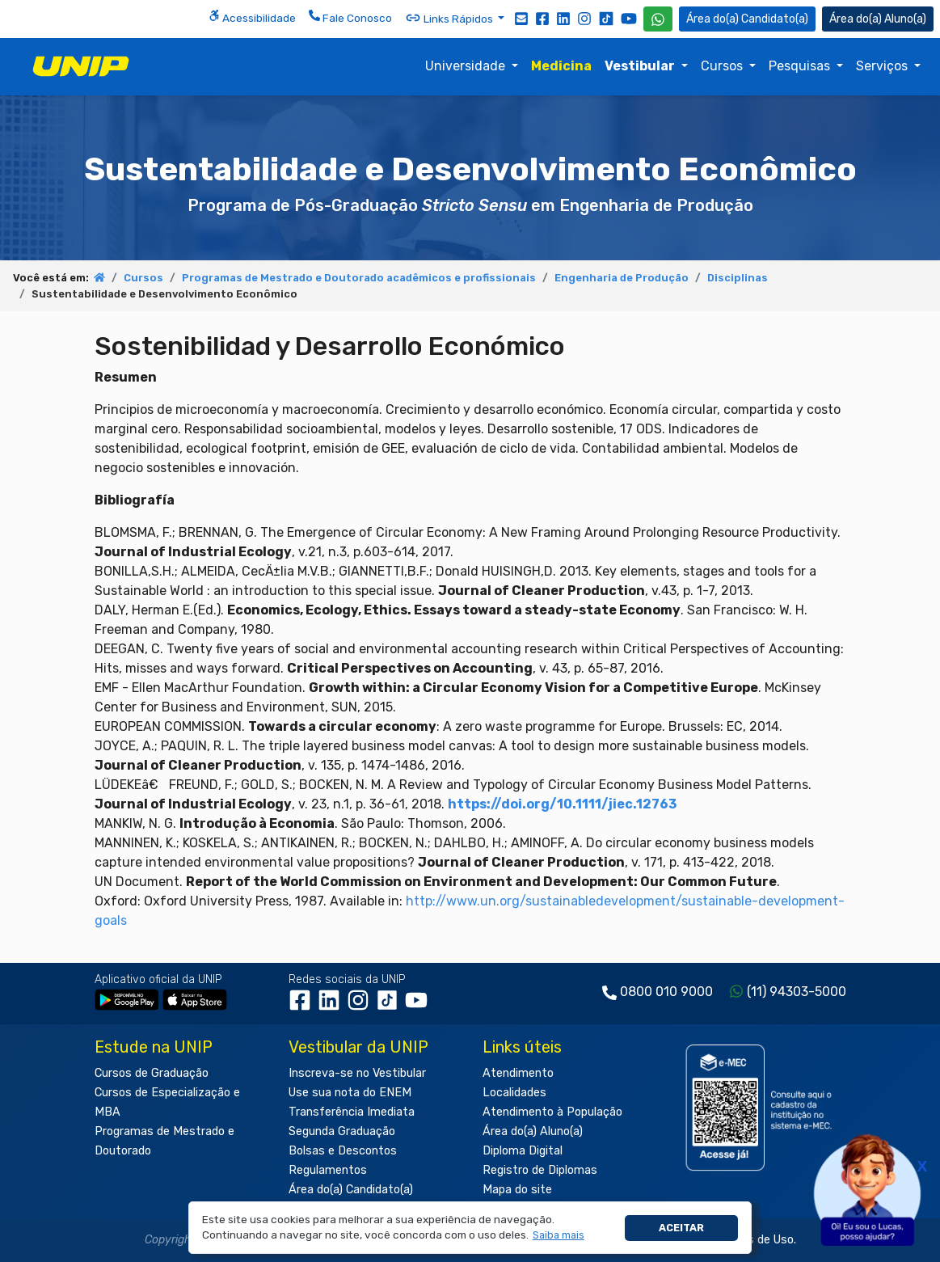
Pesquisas (801, 66)
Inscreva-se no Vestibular (357, 1073)
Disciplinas (737, 278)
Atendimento (518, 1073)
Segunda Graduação (342, 1131)
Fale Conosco (350, 17)
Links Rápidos (450, 18)
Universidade (466, 66)
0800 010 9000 (666, 991)
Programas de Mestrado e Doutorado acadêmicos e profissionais (359, 278)
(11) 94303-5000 (796, 991)
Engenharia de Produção (621, 278)
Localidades (514, 1093)
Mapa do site (517, 1190)
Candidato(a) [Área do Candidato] (747, 19)
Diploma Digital (523, 1151)
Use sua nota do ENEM (350, 1093)
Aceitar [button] (681, 1228)
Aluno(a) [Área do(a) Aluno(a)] (877, 19)
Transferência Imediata (352, 1112)
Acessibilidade (252, 17)
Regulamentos (328, 1170)
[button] (558, 1235)
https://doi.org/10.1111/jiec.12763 (562, 804)
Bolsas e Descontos (343, 1151)
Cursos (723, 66)
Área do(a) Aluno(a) (533, 1131)
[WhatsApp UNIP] (657, 19)
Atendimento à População (552, 1112)
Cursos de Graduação (152, 1073)
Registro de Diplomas (540, 1170)
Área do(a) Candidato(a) (351, 1190)
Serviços (883, 66)
